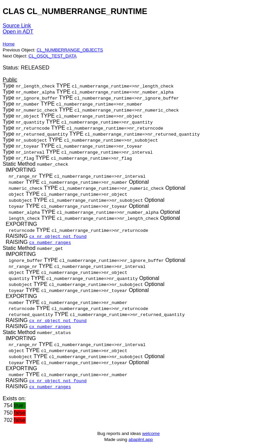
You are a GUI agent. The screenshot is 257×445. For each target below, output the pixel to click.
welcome (151, 433)
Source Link (17, 25)
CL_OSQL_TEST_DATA (52, 55)
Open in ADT (18, 31)
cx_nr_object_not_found (58, 236)
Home (9, 43)
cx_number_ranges (50, 242)
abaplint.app (140, 439)
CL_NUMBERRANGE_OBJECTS (69, 49)
